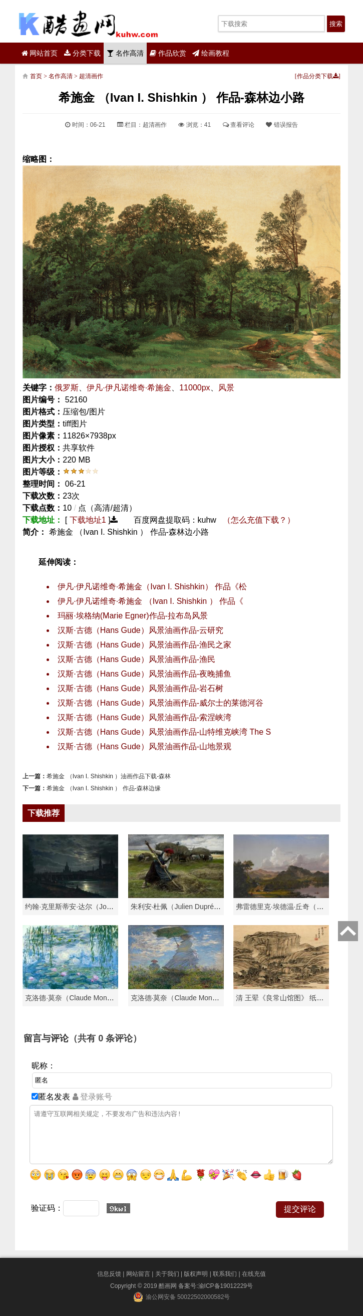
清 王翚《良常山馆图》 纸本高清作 (290, 998)
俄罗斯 (67, 387)
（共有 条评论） (105, 1038)
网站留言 (138, 1273)
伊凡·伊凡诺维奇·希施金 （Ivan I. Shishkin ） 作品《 (150, 601)
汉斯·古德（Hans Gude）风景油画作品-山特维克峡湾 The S (164, 732)
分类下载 (82, 53)
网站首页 (40, 53)
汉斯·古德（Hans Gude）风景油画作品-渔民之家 (144, 644)
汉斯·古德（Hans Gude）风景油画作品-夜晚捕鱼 (144, 674)
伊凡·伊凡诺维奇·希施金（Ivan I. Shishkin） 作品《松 (152, 586)
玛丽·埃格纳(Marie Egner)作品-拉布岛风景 (133, 615)
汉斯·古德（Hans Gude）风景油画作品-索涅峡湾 (144, 717)
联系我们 (225, 1273)
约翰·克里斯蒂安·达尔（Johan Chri (79, 907)
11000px (194, 387)
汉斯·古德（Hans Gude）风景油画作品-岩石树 (140, 688)
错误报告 (281, 124)
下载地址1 (88, 520)
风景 (226, 387)
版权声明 (196, 1273)
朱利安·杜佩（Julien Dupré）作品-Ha (188, 907)
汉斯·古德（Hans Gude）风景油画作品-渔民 (136, 659)
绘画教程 (210, 53)
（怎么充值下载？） (259, 520)
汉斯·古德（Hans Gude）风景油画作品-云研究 (140, 630)
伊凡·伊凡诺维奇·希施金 (129, 387)
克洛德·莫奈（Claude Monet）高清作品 (86, 998)
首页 (36, 76)
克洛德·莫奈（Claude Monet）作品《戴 (192, 998)
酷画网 (168, 1285)
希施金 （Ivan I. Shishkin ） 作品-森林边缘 (103, 788)
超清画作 (91, 76)
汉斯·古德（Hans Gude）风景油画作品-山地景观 (144, 746)
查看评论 (238, 124)
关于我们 (167, 1273)
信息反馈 (109, 1273)
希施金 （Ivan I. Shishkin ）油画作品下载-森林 (109, 776)
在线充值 (254, 1273)
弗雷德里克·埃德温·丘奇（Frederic (289, 907)
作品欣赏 (168, 53)
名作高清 (125, 53)
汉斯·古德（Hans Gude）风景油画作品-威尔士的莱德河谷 (160, 703)
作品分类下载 (317, 76)
